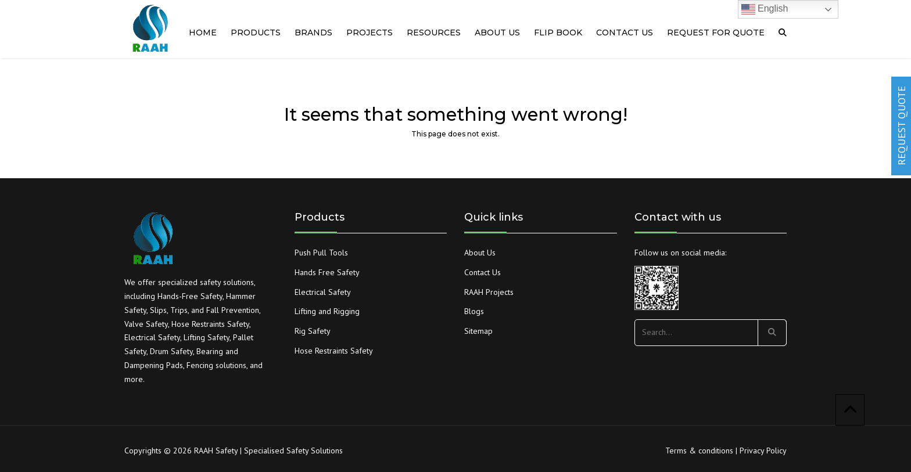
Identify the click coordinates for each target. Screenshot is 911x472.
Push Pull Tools (321, 252)
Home (203, 32)
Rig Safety (313, 331)
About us (497, 32)
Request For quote (716, 32)
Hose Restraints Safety (334, 350)
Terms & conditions (699, 450)
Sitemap (478, 331)
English (764, 9)
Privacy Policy (763, 450)
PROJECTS (369, 32)
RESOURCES (434, 32)
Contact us (624, 32)
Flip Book (558, 32)
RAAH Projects (489, 292)
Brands (313, 32)
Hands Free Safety (327, 272)
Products (256, 32)
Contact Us (482, 272)
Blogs (474, 311)
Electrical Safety (323, 292)
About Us (480, 252)
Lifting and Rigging (327, 311)
